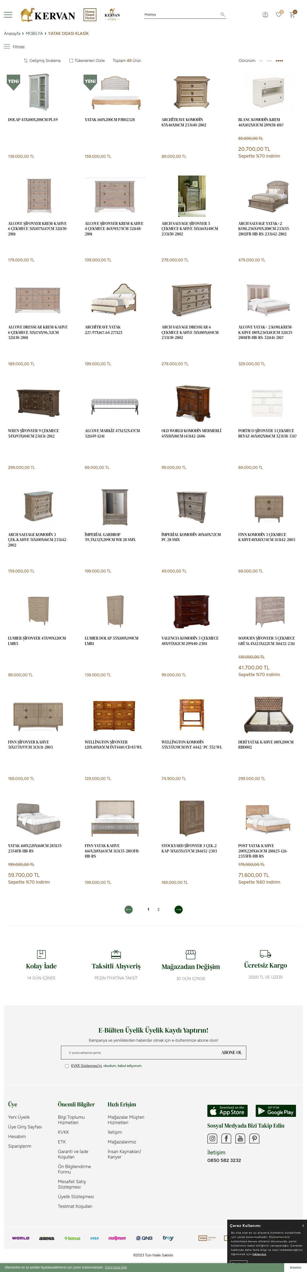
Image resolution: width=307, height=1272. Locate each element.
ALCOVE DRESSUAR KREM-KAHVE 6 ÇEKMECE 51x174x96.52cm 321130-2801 (38, 332)
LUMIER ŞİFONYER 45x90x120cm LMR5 (37, 641)
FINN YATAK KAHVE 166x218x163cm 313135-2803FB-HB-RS (112, 851)
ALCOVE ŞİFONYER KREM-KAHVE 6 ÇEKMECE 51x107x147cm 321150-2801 (38, 229)
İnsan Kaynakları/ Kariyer (124, 1154)
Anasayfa (12, 33)
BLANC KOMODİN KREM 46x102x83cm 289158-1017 (261, 122)
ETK (62, 1142)
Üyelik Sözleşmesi (76, 1196)
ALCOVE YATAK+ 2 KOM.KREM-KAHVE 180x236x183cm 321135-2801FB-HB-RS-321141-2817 (265, 332)
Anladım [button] (295, 1267)
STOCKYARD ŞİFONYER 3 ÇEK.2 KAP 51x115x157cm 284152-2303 (189, 848)
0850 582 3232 (224, 1161)
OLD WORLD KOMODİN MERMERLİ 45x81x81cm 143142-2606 (191, 433)
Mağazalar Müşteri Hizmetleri (126, 1119)
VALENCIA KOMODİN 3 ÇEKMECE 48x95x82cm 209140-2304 (190, 641)
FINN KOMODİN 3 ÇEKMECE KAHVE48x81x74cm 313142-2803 (266, 537)
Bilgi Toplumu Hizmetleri (71, 1119)
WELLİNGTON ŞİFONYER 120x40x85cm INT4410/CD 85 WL (113, 744)
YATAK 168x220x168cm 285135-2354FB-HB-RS (35, 848)
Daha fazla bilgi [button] (116, 1267)
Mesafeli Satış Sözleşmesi (72, 1184)
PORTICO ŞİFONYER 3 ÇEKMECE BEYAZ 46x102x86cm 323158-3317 (267, 433)
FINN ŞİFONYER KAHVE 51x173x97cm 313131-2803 (30, 744)
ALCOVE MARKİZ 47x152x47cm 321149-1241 (112, 433)
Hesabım (17, 1136)
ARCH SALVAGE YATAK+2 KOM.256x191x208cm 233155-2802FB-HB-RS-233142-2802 (264, 229)
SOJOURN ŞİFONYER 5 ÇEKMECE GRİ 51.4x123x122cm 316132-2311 (266, 641)
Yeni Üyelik (19, 1117)
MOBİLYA (34, 33)
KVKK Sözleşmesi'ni (86, 1066)
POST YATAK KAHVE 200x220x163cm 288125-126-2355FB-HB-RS (263, 851)
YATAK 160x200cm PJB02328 (110, 119)
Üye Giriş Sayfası (25, 1126)
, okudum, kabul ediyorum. (103, 1066)
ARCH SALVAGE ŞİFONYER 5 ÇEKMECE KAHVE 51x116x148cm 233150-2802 (190, 229)
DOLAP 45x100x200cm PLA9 (33, 119)
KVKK (63, 1132)
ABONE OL (231, 1052)
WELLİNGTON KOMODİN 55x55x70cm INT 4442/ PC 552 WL (192, 744)
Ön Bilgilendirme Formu (74, 1169)
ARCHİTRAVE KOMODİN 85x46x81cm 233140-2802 (184, 122)
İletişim (115, 1132)
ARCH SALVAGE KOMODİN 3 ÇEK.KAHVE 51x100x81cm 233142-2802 (37, 540)
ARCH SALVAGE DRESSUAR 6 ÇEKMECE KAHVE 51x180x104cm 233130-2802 (190, 332)
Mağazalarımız (122, 1142)
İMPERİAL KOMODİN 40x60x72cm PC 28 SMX (191, 537)
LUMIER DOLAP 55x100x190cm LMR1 (111, 641)
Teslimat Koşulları (75, 1206)
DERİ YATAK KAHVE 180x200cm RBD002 (265, 744)
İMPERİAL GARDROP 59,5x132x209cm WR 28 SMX (110, 537)
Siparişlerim (19, 1146)
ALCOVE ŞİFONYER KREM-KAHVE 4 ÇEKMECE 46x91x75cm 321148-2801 (114, 229)
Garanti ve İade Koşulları (73, 1154)
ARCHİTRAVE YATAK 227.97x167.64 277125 (103, 330)
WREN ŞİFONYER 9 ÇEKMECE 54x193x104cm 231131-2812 (33, 433)
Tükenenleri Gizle (87, 60)
